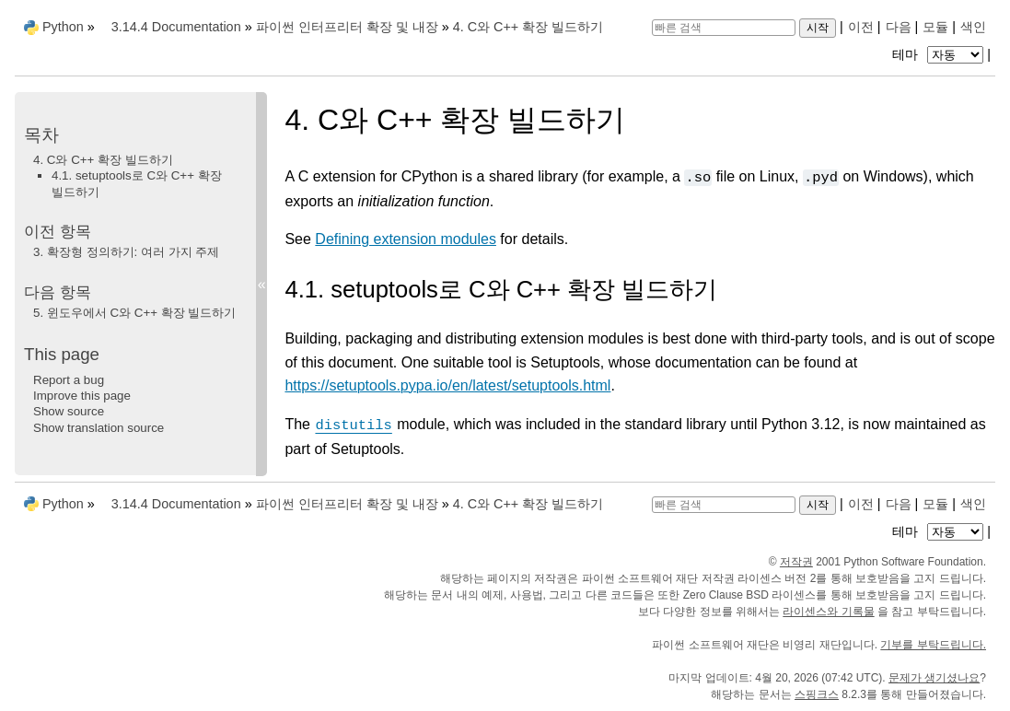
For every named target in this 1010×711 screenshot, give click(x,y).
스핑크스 (817, 694)
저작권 (796, 561)
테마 (940, 54)
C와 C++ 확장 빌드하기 (528, 26)
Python (63, 26)
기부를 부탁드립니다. (933, 644)
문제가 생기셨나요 (934, 677)
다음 (898, 26)
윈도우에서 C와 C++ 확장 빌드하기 (134, 313)
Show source (68, 411)
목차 (41, 135)
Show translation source (98, 428)
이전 (861, 26)
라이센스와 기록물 (828, 611)
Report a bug (68, 380)
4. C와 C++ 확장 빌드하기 (103, 160)
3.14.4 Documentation (176, 26)
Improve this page (82, 395)
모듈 (935, 26)
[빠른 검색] (723, 27)
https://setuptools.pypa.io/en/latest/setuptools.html (447, 385)
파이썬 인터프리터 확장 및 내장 (347, 26)
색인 (973, 26)
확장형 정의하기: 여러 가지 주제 (126, 252)
